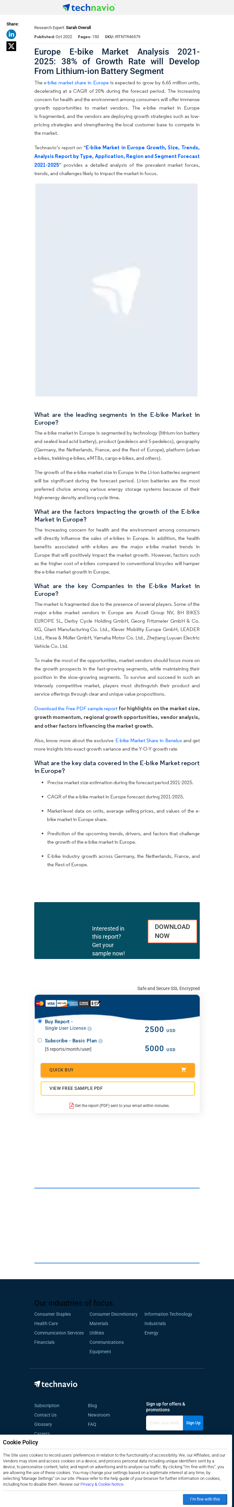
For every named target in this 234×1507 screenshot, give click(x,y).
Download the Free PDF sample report (75, 708)
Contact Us (45, 1414)
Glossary (43, 1424)
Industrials (155, 1323)
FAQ (94, 1424)
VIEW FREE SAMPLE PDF (76, 1088)
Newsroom (101, 1414)
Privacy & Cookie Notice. (102, 1484)
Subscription (46, 1405)
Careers (42, 1433)
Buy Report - (68, 1025)
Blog (94, 1405)
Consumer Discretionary (114, 1314)
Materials (99, 1323)
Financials (44, 1342)
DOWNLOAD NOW (172, 931)
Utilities (97, 1332)
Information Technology (168, 1314)
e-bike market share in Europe (76, 82)
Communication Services (59, 1332)
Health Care (46, 1323)
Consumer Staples (52, 1314)
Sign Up (193, 1422)
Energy (151, 1332)
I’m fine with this (205, 1499)
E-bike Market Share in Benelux (148, 740)
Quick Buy (117, 1069)
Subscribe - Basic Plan (74, 1041)
